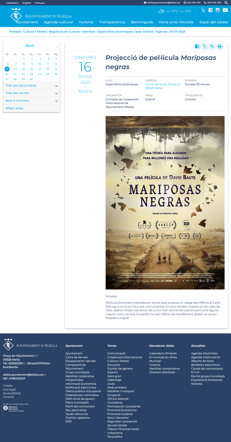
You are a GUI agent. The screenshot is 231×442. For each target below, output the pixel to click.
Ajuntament (27, 22)
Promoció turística (120, 414)
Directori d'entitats (162, 372)
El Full (195, 372)
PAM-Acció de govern (80, 398)
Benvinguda (142, 22)
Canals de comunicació (207, 368)
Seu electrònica (76, 410)
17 (39, 69)
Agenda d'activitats (204, 353)
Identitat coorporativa (164, 368)
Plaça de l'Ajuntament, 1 (19, 355)
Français (40, 3)
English (26, 3)
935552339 (15, 363)
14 (15, 69)
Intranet (8, 397)
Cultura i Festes (35, 31)
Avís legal (9, 389)
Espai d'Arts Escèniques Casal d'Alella (125, 31)
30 (31, 79)
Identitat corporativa (79, 376)
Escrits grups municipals (208, 376)
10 (39, 64)
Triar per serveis (32, 93)
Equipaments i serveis (80, 361)
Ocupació (113, 395)
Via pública (114, 436)
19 (55, 69)
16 (31, 69)
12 (55, 64)
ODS (68, 421)
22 (23, 74)
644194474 (10, 367)
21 (15, 74)
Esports (112, 372)
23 (31, 74)
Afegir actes (14, 108)
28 (15, 79)
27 (7, 79)
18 (47, 69)
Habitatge (114, 380)
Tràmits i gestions (77, 417)
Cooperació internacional (124, 357)
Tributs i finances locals (123, 429)
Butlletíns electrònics (205, 365)
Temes (112, 345)
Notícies (196, 383)
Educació (113, 365)
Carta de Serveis (76, 357)
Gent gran (114, 376)
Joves (111, 383)
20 (7, 74)
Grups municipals (77, 372)
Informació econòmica (80, 383)
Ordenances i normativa (82, 395)
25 (47, 74)
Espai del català (213, 22)
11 (47, 64)
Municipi (155, 361)
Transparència (112, 22)
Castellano (12, 3)
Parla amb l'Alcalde (176, 22)
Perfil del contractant (80, 406)
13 (7, 69)
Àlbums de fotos (202, 361)
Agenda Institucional (205, 357)
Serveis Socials (117, 425)
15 (23, 69)
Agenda (161, 31)
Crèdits (8, 385)
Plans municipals (77, 402)
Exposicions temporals (206, 380)
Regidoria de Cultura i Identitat (72, 31)
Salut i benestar (118, 417)
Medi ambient (117, 387)
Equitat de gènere (119, 368)
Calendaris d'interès (163, 353)
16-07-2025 (177, 31)
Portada (15, 31)
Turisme (86, 22)
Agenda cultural (58, 22)
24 (39, 74)
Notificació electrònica (80, 387)
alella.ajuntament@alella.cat (23, 374)
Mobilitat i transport (121, 391)
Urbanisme (115, 433)
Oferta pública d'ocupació (83, 391)
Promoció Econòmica (122, 410)
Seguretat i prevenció (122, 421)
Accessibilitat (12, 393)
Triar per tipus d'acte (32, 86)
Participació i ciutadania (123, 406)
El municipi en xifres (163, 357)
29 (23, 79)
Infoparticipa (74, 380)
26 (55, 74)
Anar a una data (32, 101)
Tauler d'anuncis (76, 414)
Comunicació (116, 353)
